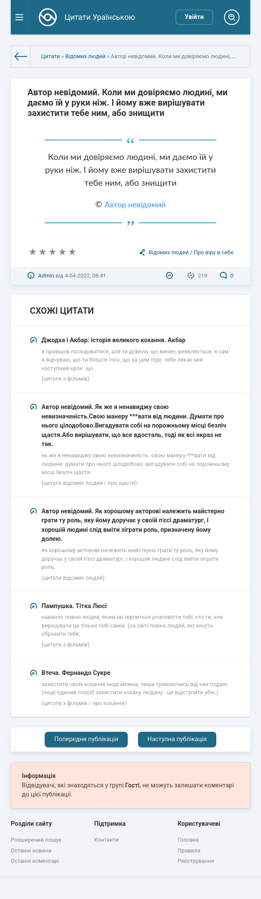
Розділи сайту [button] (31, 823)
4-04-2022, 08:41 (85, 275)
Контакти (106, 840)
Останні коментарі (35, 861)
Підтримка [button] (110, 823)
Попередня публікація (86, 739)
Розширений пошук (36, 840)
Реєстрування (196, 861)
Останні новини (31, 850)
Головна (188, 840)
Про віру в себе (213, 252)
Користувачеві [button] (199, 823)
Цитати (50, 56)
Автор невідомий (135, 204)
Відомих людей (85, 56)
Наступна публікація (177, 739)
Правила (189, 850)
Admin (46, 275)
